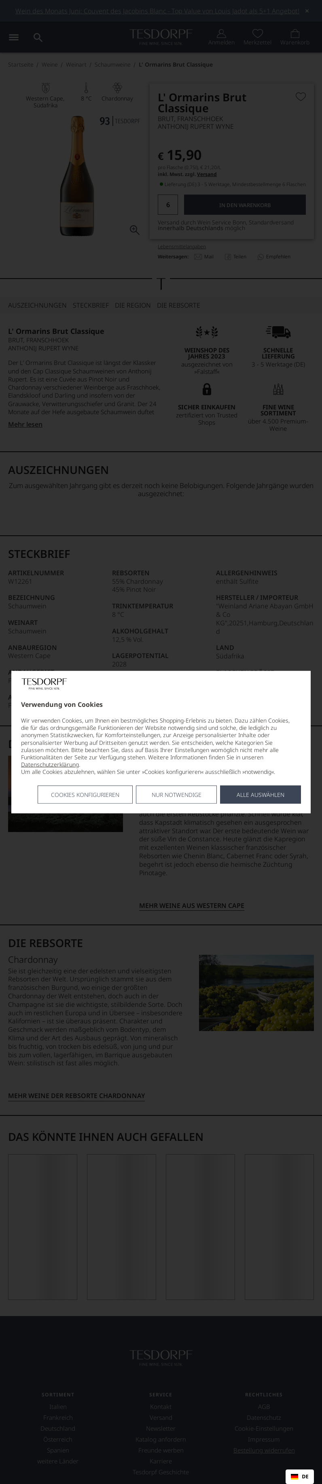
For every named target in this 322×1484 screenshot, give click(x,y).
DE (299, 1477)
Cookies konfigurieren (85, 794)
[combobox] (300, 1476)
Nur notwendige (176, 794)
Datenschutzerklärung (50, 764)
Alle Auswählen (260, 794)
